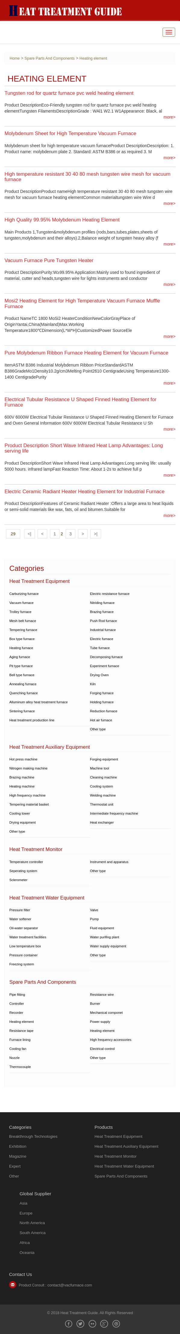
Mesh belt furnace (22, 621)
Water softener (20, 919)
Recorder (16, 1012)
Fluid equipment (102, 928)
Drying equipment (22, 822)
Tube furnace (100, 648)
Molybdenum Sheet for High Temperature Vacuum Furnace (70, 133)
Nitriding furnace (102, 603)
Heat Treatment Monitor (116, 1156)
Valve (94, 910)
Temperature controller (26, 862)
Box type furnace (22, 639)
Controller (16, 1003)
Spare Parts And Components (50, 58)
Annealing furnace (22, 684)
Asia (23, 1203)
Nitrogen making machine (28, 768)
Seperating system (23, 871)
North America (32, 1223)
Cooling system (101, 786)
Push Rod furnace (103, 621)
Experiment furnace (104, 666)
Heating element (93, 58)
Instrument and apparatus (109, 862)
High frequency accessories (110, 1040)
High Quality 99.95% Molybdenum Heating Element (62, 220)
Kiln (93, 684)
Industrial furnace (103, 630)
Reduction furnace (103, 711)
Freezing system (21, 964)
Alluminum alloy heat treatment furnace (38, 702)
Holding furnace (101, 702)
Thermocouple (20, 1067)
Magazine (17, 1156)
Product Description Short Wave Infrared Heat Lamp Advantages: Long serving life (84, 448)
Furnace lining (19, 1040)
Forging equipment (104, 759)
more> (169, 117)
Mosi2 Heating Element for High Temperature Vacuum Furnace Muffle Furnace (82, 303)
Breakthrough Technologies (33, 1136)
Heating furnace (21, 648)
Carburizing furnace (24, 594)
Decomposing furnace (106, 657)
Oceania (27, 1252)
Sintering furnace (22, 711)
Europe (26, 1213)
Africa (25, 1242)
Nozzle (14, 1058)
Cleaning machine (103, 777)
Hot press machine (23, 759)
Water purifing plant (104, 937)
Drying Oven (99, 675)
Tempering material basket (29, 804)
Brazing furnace (101, 612)
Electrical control (102, 1049)
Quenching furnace (23, 693)
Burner (95, 1003)
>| (96, 533)
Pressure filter (19, 910)
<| (29, 533)
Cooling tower (19, 813)
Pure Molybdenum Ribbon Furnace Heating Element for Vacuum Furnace (86, 353)
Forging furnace (101, 693)
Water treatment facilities (27, 937)
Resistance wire (102, 994)
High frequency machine (27, 795)
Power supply (100, 1021)
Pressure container (23, 955)
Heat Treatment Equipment (118, 1136)
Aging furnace (19, 657)
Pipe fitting (17, 994)
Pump (94, 919)
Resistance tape (21, 1030)
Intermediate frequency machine (114, 813)
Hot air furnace (101, 720)
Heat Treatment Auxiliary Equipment (126, 1146)
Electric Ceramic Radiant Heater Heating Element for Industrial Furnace (85, 491)
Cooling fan (17, 1049)
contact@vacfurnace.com (69, 1285)
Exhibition (17, 1146)
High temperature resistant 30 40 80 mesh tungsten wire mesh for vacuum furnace (87, 176)
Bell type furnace (21, 675)
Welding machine (103, 795)
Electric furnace (101, 639)
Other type (98, 729)
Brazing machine (21, 777)
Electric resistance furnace (109, 594)
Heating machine (22, 786)
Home (15, 58)
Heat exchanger (102, 822)
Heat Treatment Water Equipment (124, 1166)
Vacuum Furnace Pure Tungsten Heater (49, 260)
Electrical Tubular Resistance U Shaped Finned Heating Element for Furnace (81, 402)
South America (32, 1232)
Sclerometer (18, 880)
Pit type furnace (21, 666)
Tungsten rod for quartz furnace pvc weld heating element (69, 93)
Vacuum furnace (21, 603)
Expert (14, 1166)
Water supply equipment (108, 946)
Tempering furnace (23, 630)
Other (14, 1176)
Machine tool (99, 768)
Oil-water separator (23, 928)
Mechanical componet (106, 1012)
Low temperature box (25, 946)
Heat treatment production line (31, 720)
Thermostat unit (101, 804)
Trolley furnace (20, 612)
